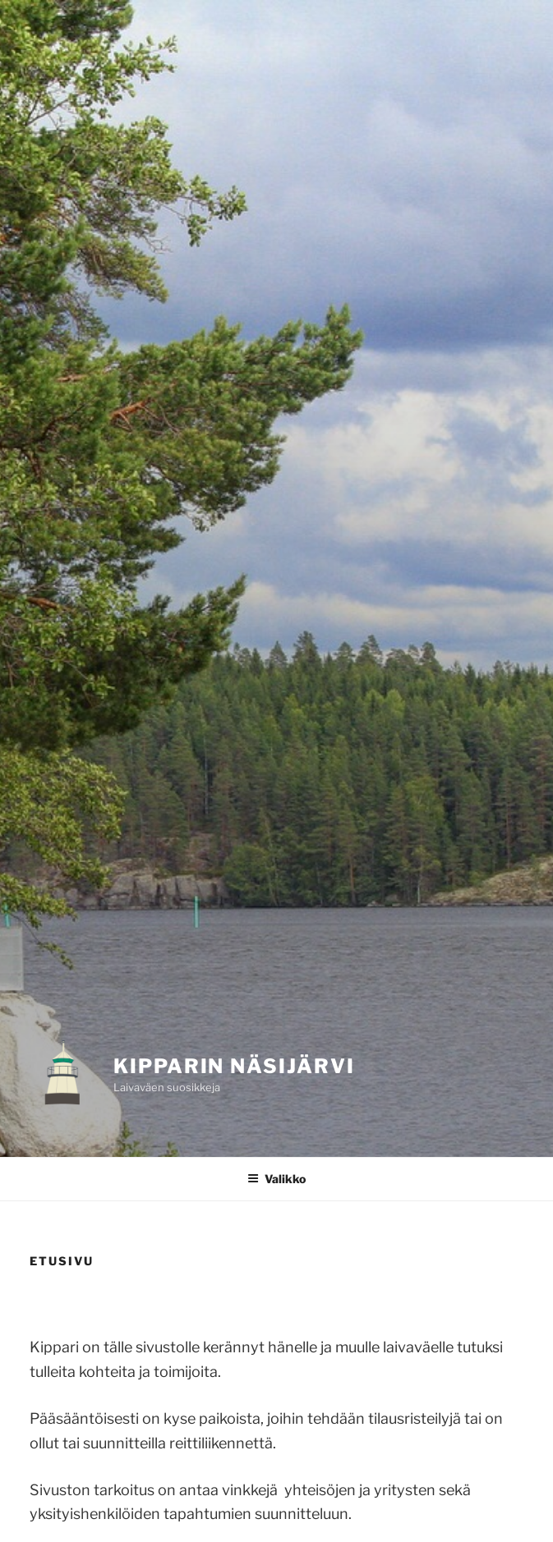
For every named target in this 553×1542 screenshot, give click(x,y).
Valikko (276, 1179)
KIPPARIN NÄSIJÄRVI (234, 1066)
